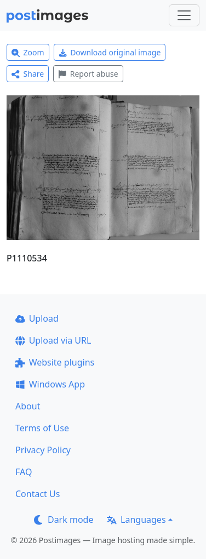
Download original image (110, 52)
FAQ (23, 472)
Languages (136, 520)
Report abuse (88, 74)
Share (28, 74)
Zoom (28, 52)
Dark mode (63, 520)
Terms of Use (42, 428)
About (27, 406)
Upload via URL (53, 340)
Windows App (50, 384)
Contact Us (37, 494)
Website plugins (54, 362)
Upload (37, 318)
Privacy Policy (43, 450)
